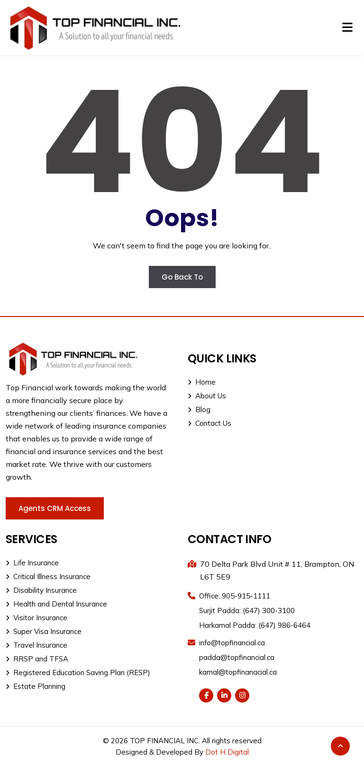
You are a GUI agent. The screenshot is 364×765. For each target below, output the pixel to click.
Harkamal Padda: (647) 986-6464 (254, 625)
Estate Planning (35, 686)
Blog (199, 409)
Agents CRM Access (54, 508)
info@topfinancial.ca (232, 642)
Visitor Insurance (36, 617)
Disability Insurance (41, 590)
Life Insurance (32, 562)
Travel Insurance (36, 645)
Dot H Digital (227, 751)
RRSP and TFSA (37, 658)
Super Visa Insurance (44, 631)
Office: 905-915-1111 (234, 595)
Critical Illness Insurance (48, 576)
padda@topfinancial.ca (236, 657)
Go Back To (182, 277)
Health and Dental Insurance (56, 603)
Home (202, 382)
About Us (207, 395)
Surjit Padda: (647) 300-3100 (247, 610)
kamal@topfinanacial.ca (238, 672)
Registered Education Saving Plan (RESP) (78, 672)
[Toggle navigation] (347, 27)
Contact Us (209, 423)
